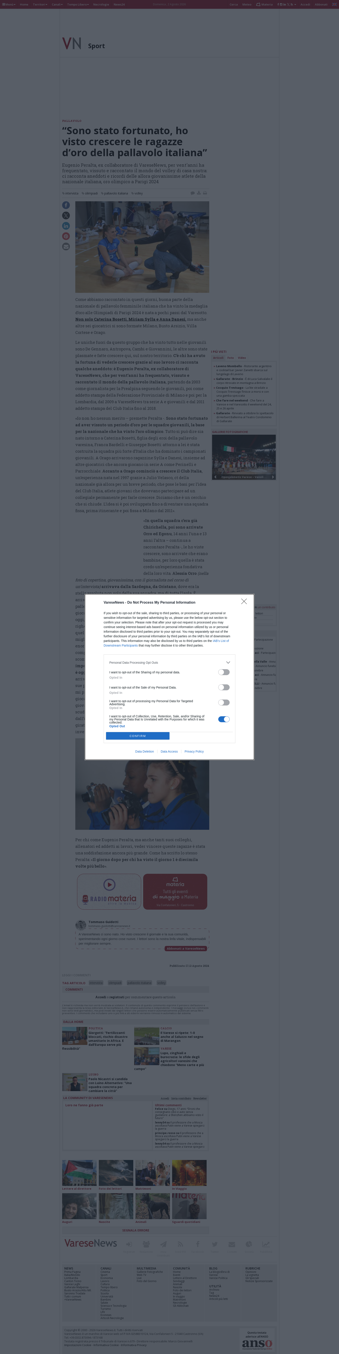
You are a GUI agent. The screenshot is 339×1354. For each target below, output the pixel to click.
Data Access (169, 751)
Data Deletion (144, 751)
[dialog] (169, 677)
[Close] (245, 603)
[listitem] (169, 662)
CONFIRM (138, 736)
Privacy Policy (194, 751)
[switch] (224, 672)
